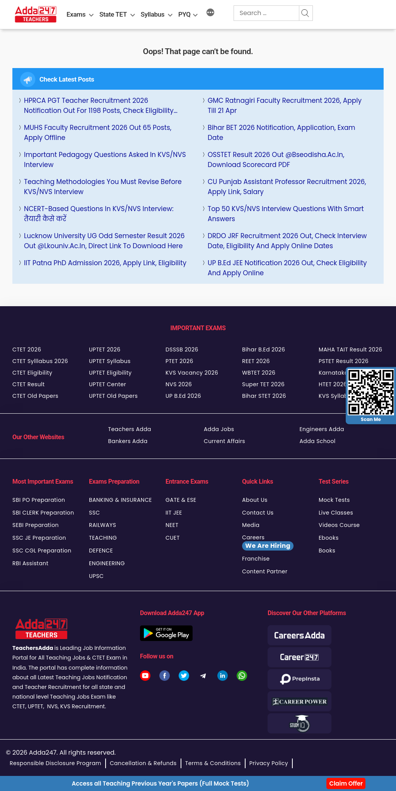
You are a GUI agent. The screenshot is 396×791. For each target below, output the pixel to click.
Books (327, 550)
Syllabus (152, 14)
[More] (210, 13)
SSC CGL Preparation (42, 550)
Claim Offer (346, 783)
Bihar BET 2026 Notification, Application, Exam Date (281, 132)
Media (250, 525)
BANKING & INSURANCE (120, 500)
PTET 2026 (179, 361)
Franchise (256, 559)
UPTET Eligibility (110, 373)
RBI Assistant (30, 563)
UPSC (96, 576)
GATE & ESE (181, 500)
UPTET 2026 (105, 349)
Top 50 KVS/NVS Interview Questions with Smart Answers (286, 213)
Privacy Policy (268, 763)
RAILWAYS (102, 525)
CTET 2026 (26, 349)
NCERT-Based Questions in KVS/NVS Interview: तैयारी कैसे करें (99, 213)
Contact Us (258, 513)
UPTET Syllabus (110, 361)
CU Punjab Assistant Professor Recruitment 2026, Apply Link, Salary (287, 186)
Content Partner (264, 571)
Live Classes (336, 513)
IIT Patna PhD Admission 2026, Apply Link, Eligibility (105, 263)
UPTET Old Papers (113, 396)
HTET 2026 (333, 384)
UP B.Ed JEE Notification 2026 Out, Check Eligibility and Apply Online (287, 268)
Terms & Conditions (213, 763)
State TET (113, 14)
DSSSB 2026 (182, 349)
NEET (172, 525)
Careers (268, 542)
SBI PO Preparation (38, 500)
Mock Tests (334, 500)
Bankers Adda (128, 441)
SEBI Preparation (35, 525)
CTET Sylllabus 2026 (40, 361)
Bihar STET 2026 (264, 396)
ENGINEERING (107, 563)
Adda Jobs (219, 429)
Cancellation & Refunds (143, 763)
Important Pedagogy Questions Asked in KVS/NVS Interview (105, 159)
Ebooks (329, 538)
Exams (76, 14)
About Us (255, 500)
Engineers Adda (322, 429)
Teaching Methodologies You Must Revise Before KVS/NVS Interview (103, 186)
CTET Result (28, 384)
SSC (94, 513)
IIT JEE (174, 513)
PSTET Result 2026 (344, 361)
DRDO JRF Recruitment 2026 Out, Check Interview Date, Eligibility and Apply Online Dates (287, 241)
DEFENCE (101, 550)
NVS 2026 (179, 384)
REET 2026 (256, 361)
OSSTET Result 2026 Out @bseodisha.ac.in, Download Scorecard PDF (276, 159)
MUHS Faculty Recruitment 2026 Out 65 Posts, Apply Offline (97, 132)
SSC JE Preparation (39, 538)
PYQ (184, 14)
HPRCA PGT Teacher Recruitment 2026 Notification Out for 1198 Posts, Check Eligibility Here (99, 106)
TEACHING (103, 538)
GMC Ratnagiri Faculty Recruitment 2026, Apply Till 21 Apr (285, 105)
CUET (173, 538)
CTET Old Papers (35, 396)
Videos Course (339, 525)
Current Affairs (224, 441)
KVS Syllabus (337, 396)
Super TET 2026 (263, 384)
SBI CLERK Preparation (43, 513)
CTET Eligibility (32, 373)
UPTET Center (107, 384)
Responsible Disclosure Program (55, 763)
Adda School (318, 441)
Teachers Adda (129, 429)
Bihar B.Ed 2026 (263, 349)
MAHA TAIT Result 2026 (350, 349)
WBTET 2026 (258, 373)
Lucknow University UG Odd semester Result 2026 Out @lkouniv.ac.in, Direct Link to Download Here (104, 241)
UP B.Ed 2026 (183, 396)
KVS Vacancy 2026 (192, 373)
